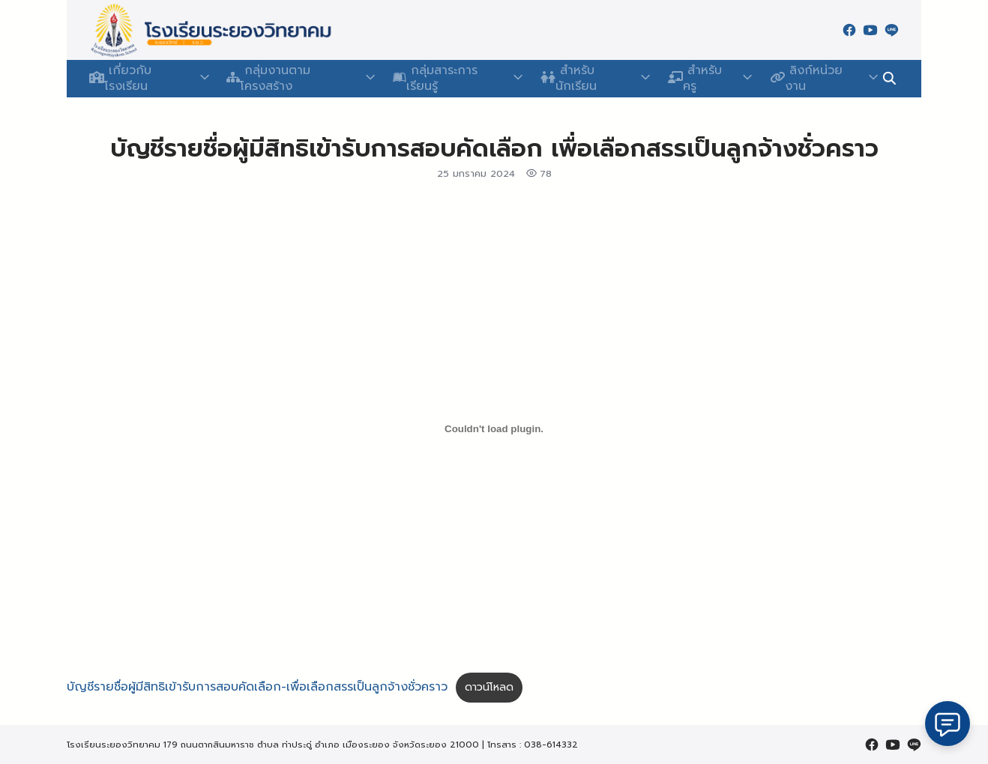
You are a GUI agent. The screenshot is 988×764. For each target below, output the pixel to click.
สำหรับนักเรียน (585, 79)
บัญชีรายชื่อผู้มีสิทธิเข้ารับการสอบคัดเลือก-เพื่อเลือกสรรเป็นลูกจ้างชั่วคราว (257, 687)
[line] (891, 29)
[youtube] (870, 29)
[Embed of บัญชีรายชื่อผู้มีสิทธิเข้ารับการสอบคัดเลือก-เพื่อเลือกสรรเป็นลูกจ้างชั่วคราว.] (494, 429)
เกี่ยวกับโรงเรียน (142, 79)
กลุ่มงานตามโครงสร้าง (293, 79)
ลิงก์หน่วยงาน (807, 79)
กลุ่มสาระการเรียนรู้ (449, 79)
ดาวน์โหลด (489, 687)
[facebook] (849, 29)
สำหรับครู (696, 79)
